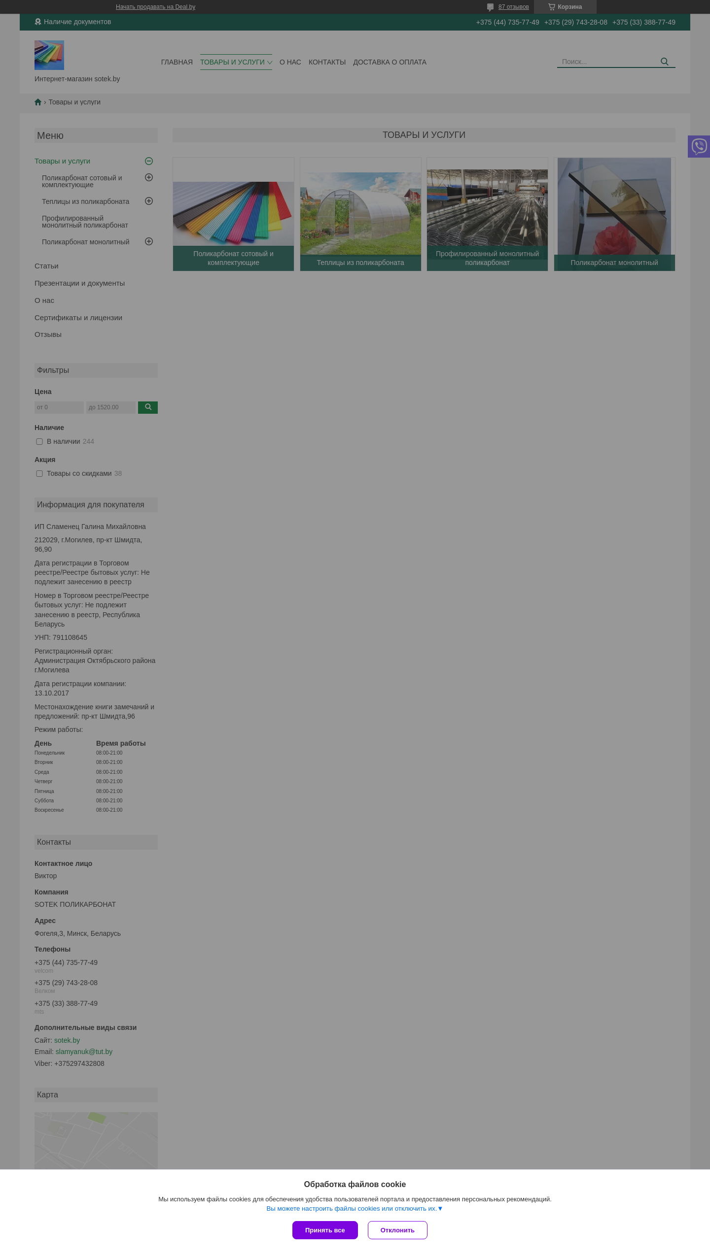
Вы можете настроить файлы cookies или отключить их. (351, 1208)
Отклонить (398, 1230)
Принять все (325, 1230)
